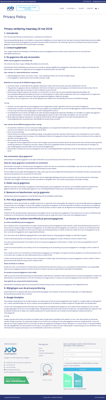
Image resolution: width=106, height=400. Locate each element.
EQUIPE (81, 8)
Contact (90, 8)
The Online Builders (100, 397)
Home (62, 8)
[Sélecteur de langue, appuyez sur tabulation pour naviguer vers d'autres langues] (97, 8)
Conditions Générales (56, 397)
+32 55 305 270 (10, 365)
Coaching (71, 8)
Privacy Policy (46, 397)
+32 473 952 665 (10, 367)
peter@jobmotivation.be (13, 370)
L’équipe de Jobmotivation (46, 353)
